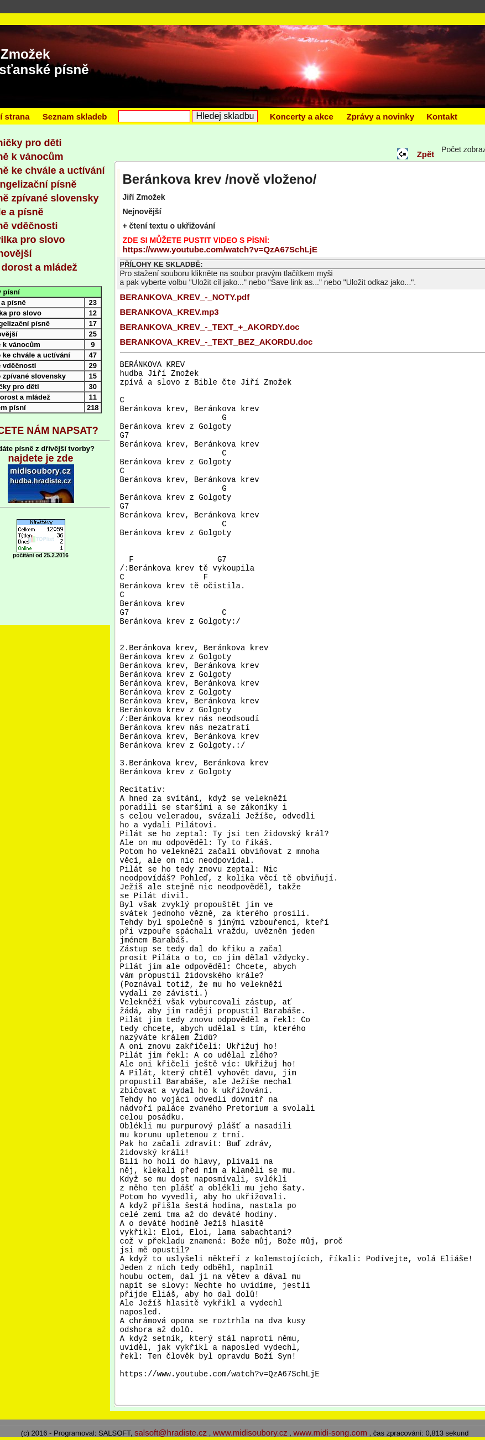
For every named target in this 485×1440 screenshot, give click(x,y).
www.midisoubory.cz (250, 1432)
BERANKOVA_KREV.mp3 (169, 312)
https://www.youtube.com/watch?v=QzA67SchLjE (220, 249)
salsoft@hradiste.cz (170, 1432)
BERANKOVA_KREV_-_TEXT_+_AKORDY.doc (210, 326)
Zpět (425, 154)
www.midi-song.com (330, 1432)
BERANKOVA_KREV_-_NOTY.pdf (185, 297)
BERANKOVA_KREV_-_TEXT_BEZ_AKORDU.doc (216, 341)
